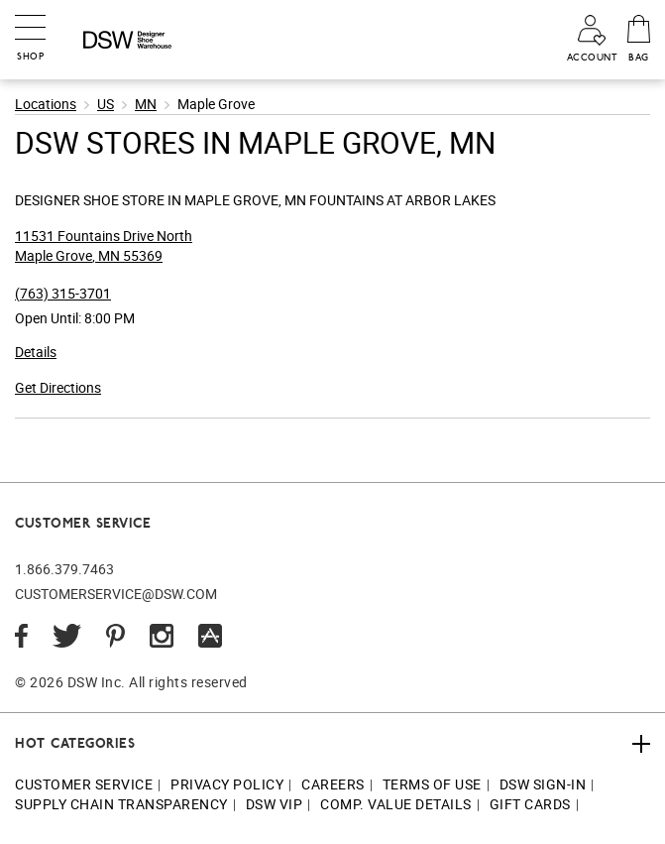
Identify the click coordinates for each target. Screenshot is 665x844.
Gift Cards (530, 803)
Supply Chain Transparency (121, 803)
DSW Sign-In (543, 784)
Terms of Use (432, 784)
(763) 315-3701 (63, 293)
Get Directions (58, 387)
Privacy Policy (226, 784)
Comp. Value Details (396, 803)
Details (35, 351)
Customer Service (84, 784)
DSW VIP (274, 803)
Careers (333, 784)
